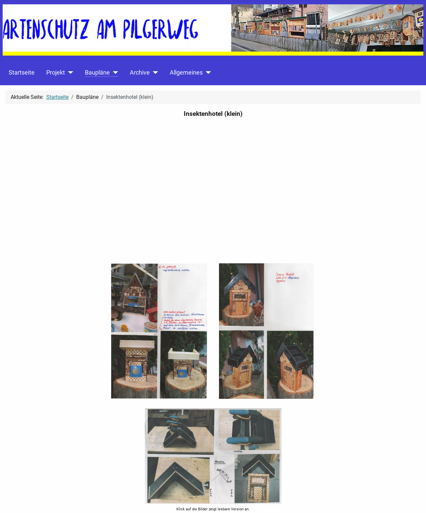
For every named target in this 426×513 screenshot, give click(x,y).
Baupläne (97, 72)
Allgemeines (186, 72)
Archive (140, 72)
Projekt (55, 72)
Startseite (22, 72)
